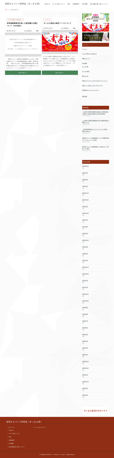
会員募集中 (76, 4)
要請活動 (84, 96)
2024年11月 (85, 193)
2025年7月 (85, 173)
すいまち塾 (85, 66)
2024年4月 (85, 206)
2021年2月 (85, 287)
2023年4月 (85, 226)
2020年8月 (85, 314)
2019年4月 (85, 375)
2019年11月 (85, 368)
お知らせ (47, 4)
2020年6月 (85, 327)
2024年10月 (85, 199)
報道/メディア (86, 58)
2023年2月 (85, 233)
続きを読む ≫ (23, 72)
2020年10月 (85, 300)
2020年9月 (85, 307)
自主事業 (85, 4)
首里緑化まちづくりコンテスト (90, 90)
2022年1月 (85, 260)
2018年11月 (85, 381)
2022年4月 (85, 253)
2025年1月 (85, 186)
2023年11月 (85, 213)
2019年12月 (85, 361)
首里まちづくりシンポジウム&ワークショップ (94, 80)
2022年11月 (85, 240)
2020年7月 (85, 321)
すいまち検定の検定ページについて (57, 23)
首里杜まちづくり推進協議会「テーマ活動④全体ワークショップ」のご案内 (95, 139)
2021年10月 (85, 273)
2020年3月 (85, 341)
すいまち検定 (85, 71)
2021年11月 (85, 267)
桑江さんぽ (85, 76)
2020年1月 (85, 354)
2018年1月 (85, 395)
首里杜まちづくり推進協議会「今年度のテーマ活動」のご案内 (95, 147)
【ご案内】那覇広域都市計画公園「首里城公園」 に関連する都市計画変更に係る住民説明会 (95, 112)
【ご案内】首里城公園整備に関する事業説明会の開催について (95, 121)
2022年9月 (85, 247)
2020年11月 (85, 294)
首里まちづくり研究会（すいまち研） (23, 4)
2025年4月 (85, 179)
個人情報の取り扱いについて (99, 4)
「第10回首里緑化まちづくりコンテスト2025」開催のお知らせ (95, 130)
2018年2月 (85, 388)
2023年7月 (85, 220)
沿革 (68, 4)
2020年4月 (85, 334)
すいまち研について (58, 4)
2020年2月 (85, 348)
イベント (84, 49)
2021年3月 (85, 280)
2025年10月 (85, 166)
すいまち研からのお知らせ (89, 53)
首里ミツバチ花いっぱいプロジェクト (92, 85)
